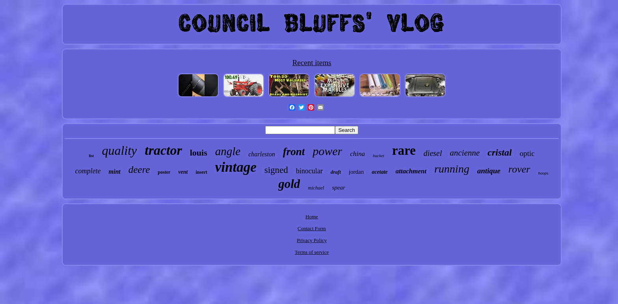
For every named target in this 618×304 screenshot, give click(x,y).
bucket (378, 155)
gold (289, 184)
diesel (433, 153)
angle (227, 151)
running (451, 169)
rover (519, 169)
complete (88, 171)
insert (201, 172)
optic (526, 153)
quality (119, 150)
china (357, 154)
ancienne (465, 153)
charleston (261, 154)
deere (139, 169)
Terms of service (312, 252)
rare (404, 150)
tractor (163, 150)
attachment (411, 171)
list (91, 156)
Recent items (311, 62)
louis (198, 153)
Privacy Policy (312, 240)
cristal (500, 152)
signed (276, 170)
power (327, 151)
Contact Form (312, 228)
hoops (543, 173)
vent (183, 172)
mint (115, 171)
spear (338, 187)
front (294, 152)
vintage (236, 167)
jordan (356, 172)
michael (316, 188)
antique (489, 171)
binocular (309, 171)
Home (311, 217)
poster (164, 172)
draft (336, 172)
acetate (379, 172)
